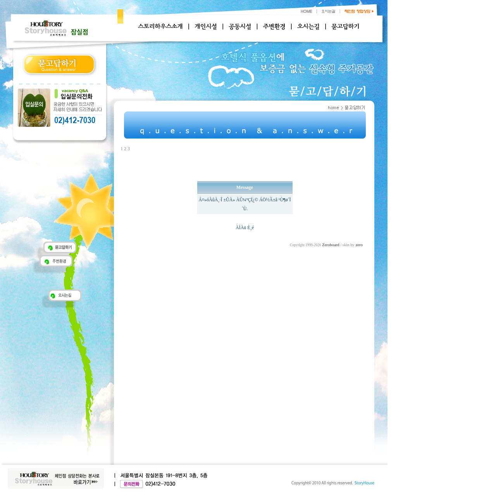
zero (359, 245)
